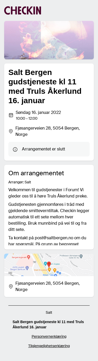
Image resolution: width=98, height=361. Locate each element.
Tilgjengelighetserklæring (49, 345)
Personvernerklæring (49, 336)
